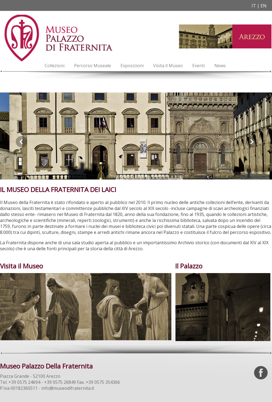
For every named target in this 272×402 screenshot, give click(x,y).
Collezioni (54, 66)
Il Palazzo (188, 265)
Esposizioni (132, 66)
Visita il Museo (168, 66)
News (220, 66)
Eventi (198, 66)
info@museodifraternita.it (67, 388)
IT (254, 6)
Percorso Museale (92, 66)
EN (264, 6)
